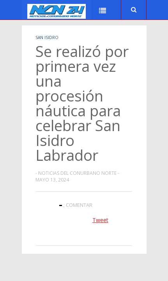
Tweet (100, 220)
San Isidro (46, 37)
